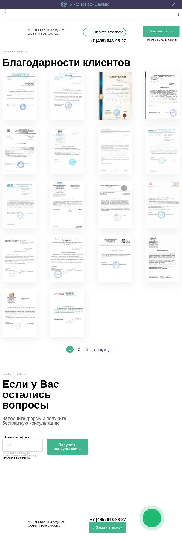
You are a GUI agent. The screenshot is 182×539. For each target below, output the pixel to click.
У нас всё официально (85, 4)
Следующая (103, 349)
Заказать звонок (161, 31)
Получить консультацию (67, 447)
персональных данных (16, 457)
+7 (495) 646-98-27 (108, 41)
